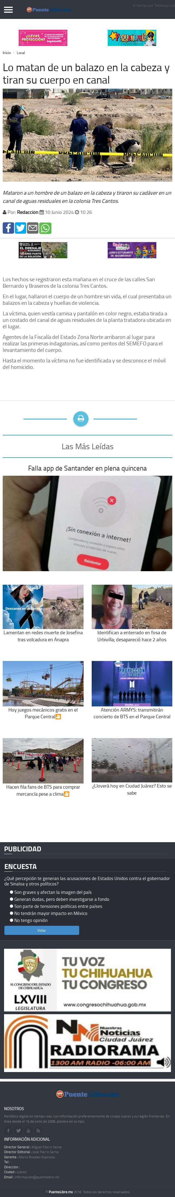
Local (21, 52)
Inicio (7, 52)
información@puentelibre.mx (32, 1177)
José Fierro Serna (31, 1151)
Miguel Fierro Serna (33, 1147)
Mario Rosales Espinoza (29, 1157)
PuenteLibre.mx (61, 1191)
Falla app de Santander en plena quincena (87, 468)
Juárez (15, 1171)
